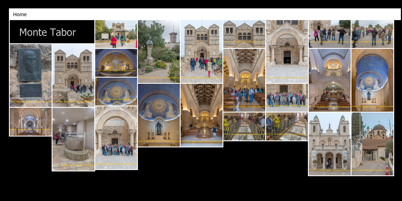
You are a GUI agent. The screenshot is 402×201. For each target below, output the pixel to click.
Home (20, 14)
